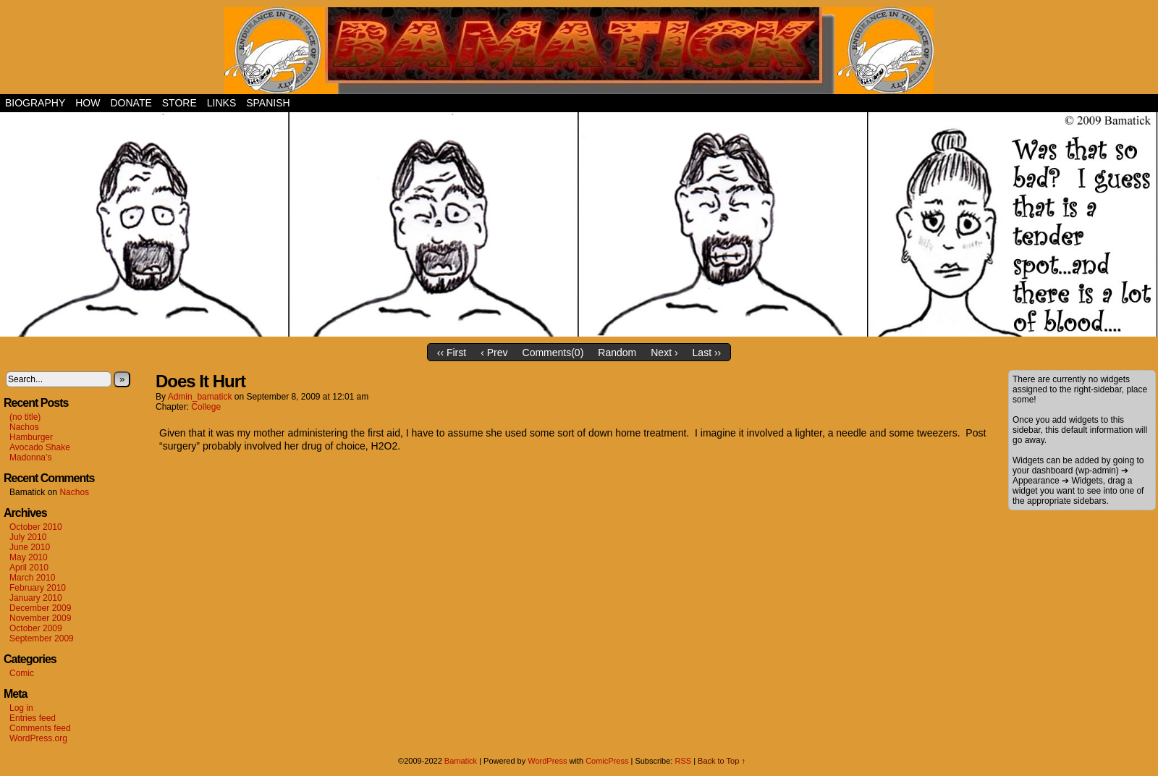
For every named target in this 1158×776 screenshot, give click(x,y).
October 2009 (35, 628)
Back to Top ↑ (721, 760)
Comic (21, 673)
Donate (130, 103)
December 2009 (40, 608)
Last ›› (707, 352)
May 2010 (28, 557)
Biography (35, 103)
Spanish (268, 103)
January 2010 (35, 598)
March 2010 (32, 578)
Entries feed (32, 718)
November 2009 (40, 618)
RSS (683, 760)
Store (179, 103)
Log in (21, 708)
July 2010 (27, 537)
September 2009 (41, 638)
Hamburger (31, 437)
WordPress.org (38, 738)
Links (221, 103)
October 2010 (35, 527)
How (87, 103)
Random (617, 352)
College (206, 407)
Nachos (24, 427)
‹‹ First (451, 352)
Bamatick (460, 760)
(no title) (25, 417)
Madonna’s (30, 457)
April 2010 (28, 567)
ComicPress (607, 760)
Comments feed (40, 728)
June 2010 (29, 547)
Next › (664, 352)
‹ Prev (494, 352)
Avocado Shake (39, 447)
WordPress (547, 760)
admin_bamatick (200, 397)
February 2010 (37, 588)
